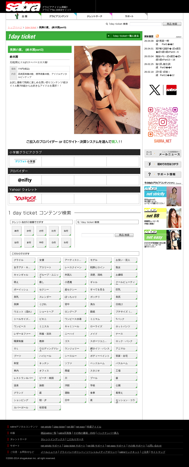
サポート (130, 16)
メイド (93, 333)
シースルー (71, 355)
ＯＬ (16, 348)
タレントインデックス (53, 439)
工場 (118, 370)
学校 (92, 385)
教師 (41, 341)
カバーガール (21, 407)
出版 (23, 16)
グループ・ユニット (49, 275)
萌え (16, 282)
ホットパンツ (123, 326)
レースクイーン (73, 267)
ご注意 (145, 452)
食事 (92, 392)
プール (93, 378)
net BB (70, 426)
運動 (67, 392)
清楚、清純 (96, 274)
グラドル (18, 260)
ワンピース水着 (73, 319)
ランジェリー (72, 348)
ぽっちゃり (71, 296)
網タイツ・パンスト (99, 349)
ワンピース (20, 326)
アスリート (45, 267)
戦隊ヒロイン (97, 267)
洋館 (67, 385)
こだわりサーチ (75, 439)
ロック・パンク (124, 341)
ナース (119, 333)
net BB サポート (96, 445)
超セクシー (71, 289)
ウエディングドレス (49, 349)
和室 (16, 363)
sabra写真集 (64, 433)
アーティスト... (73, 260)
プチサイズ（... (124, 311)
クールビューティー (125, 283)
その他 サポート (136, 445)
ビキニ (43, 319)
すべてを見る (97, 289)
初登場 (43, 407)
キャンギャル (21, 274)
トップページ (15, 27)
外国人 (68, 274)
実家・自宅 (122, 355)
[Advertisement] (162, 267)
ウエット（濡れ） (23, 311)
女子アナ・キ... (22, 267)
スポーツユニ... (98, 341)
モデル (93, 260)
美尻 (118, 296)
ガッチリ (95, 296)
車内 (16, 370)
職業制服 (18, 341)
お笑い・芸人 (123, 260)
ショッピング (21, 400)
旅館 (41, 385)
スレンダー (45, 296)
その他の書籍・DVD (84, 433)
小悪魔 (68, 282)
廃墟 (67, 370)
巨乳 (118, 289)
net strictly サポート (51, 445)
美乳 (16, 296)
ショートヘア (46, 311)
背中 (67, 304)
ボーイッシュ (21, 289)
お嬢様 (119, 274)
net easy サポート (116, 445)
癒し (41, 282)
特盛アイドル (94, 426)
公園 (118, 385)
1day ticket (30, 27)
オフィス (44, 370)
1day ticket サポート (74, 445)
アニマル (120, 348)
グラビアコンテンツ (59, 16)
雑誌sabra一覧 (48, 433)
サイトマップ (158, 452)
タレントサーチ (94, 16)
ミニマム (95, 319)
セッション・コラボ (125, 401)
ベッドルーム (97, 363)
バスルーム (122, 363)
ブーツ (17, 355)
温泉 (16, 385)
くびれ (43, 304)
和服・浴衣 (45, 333)
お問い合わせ (154, 445)
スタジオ (95, 370)
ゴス (67, 341)
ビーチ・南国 (46, 378)
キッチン (44, 363)
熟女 (118, 267)
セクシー (44, 289)
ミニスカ (44, 326)
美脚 (16, 304)
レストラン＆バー (23, 378)
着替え (119, 392)
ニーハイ (69, 333)
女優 (41, 260)
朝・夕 (43, 400)
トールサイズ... (22, 319)
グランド (18, 392)
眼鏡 (92, 311)
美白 (92, 304)
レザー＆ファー (22, 333)
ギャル (93, 282)
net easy (80, 426)
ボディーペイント (99, 355)
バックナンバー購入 (108, 433)
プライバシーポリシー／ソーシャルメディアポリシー (88, 452)
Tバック (120, 319)
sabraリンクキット (129, 452)
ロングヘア (71, 311)
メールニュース (49, 452)
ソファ (68, 363)
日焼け (119, 304)
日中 (67, 400)
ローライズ (96, 326)
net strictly (46, 426)
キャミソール (72, 326)
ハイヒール (45, 355)
